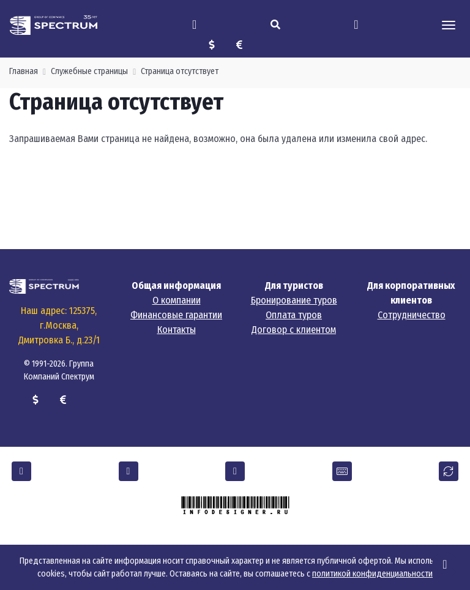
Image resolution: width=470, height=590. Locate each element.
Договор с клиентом (294, 329)
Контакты (176, 329)
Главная (23, 71)
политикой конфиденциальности (372, 574)
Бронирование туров (294, 300)
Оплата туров (294, 315)
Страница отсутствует (179, 71)
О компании (176, 300)
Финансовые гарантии (176, 315)
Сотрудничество (412, 315)
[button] (21, 471)
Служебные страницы (89, 71)
